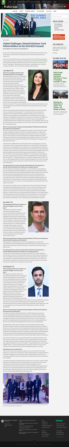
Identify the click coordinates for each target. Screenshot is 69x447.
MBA (14, 1)
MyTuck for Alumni (60, 423)
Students (56, 28)
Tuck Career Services (59, 29)
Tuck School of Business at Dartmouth (3, 2)
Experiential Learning (30, 11)
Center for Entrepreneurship (26, 426)
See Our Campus (45, 434)
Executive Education (35, 1)
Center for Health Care (24, 427)
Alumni (54, 11)
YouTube (63, 436)
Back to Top (34, 442)
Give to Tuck (59, 420)
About (10, 1)
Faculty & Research (47, 1)
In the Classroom (40, 11)
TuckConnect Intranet (61, 427)
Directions (44, 432)
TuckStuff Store (60, 425)
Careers (21, 11)
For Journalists (60, 434)
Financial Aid (45, 423)
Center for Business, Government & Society (18, 36)
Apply (43, 420)
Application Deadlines (47, 425)
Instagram (58, 436)
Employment (59, 430)
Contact (44, 430)
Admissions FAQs (46, 427)
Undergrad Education (23, 1)
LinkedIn (60, 436)
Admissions (15, 11)
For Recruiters (60, 432)
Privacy (50, 444)
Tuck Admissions (58, 24)
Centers (4, 36)
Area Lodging (45, 436)
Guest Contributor (58, 26)
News (55, 1)
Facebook (56, 436)
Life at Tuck (48, 11)
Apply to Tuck (57, 35)
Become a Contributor (59, 38)
